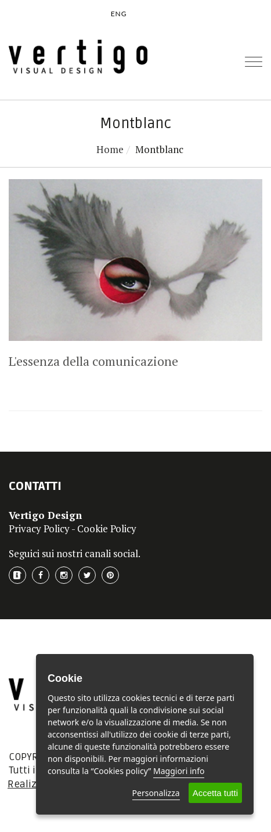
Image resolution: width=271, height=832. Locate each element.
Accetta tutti (215, 793)
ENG (119, 13)
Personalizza (156, 792)
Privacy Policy (39, 528)
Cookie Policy (106, 528)
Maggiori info (178, 770)
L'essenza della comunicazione (93, 361)
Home (110, 149)
